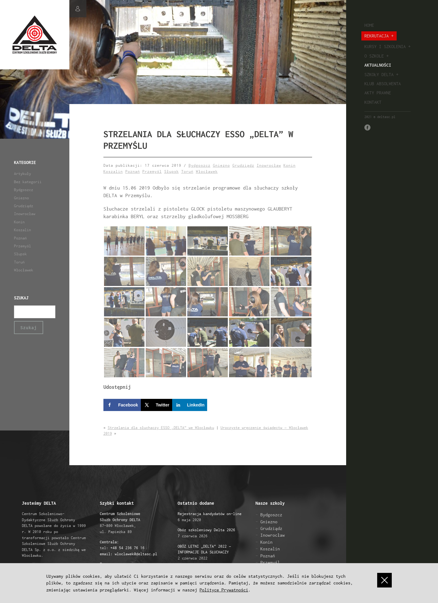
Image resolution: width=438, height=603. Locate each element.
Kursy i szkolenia (385, 46)
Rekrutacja (376, 35)
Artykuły (22, 173)
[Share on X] (156, 405)
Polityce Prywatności (224, 589)
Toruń (19, 262)
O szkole (374, 55)
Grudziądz (23, 206)
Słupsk (20, 254)
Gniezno (21, 198)
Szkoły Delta (379, 74)
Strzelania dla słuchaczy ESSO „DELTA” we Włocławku (161, 427)
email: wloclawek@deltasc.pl (128, 554)
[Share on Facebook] (122, 405)
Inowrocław (24, 213)
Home (369, 25)
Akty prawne (377, 92)
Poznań (20, 238)
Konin (19, 222)
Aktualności (377, 65)
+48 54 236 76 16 (127, 548)
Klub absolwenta (382, 83)
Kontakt (372, 102)
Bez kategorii (28, 182)
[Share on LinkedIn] (189, 405)
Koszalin (22, 230)
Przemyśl (22, 246)
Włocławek (23, 270)
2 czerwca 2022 (204, 552)
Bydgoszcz (23, 189)
